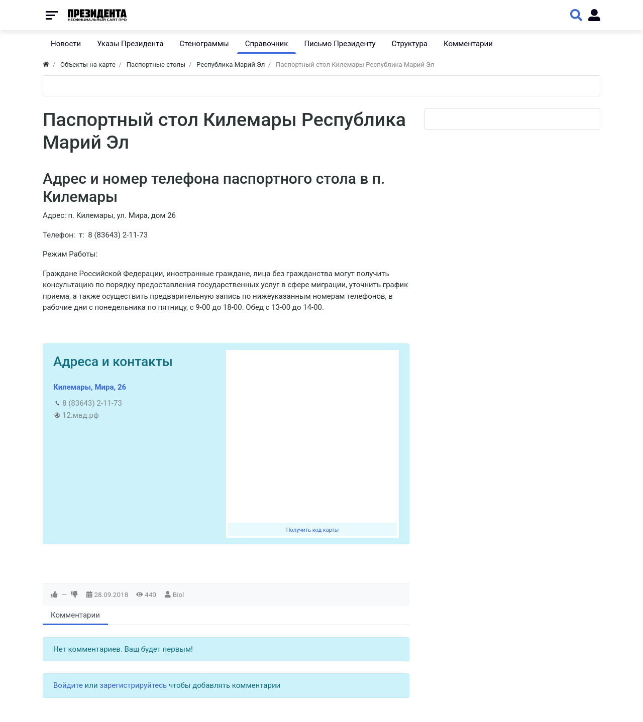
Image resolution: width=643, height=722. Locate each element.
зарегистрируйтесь (133, 685)
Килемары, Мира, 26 (89, 387)
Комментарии (75, 615)
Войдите (68, 685)
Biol (178, 594)
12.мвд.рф (80, 415)
